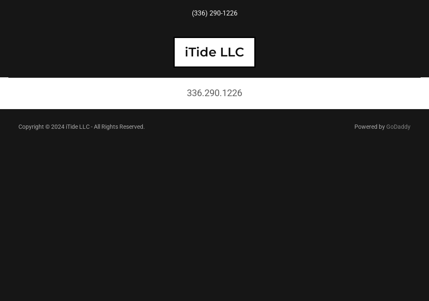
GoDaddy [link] (398, 126)
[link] (214, 54)
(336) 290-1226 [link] (215, 13)
